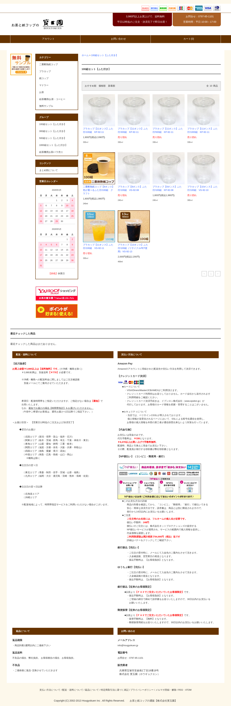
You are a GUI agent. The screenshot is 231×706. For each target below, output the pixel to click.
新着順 (111, 86)
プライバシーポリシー (142, 690)
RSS (180, 690)
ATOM (188, 690)
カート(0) (185, 39)
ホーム (85, 55)
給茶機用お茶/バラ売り (51, 152)
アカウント (45, 39)
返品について (92, 690)
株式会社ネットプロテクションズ (167, 526)
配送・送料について (72, 690)
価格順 (102, 86)
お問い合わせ (115, 39)
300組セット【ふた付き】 (52, 131)
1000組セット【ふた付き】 (53, 145)
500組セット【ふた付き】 (52, 138)
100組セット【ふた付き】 (104, 55)
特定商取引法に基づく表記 (115, 690)
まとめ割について (48, 170)
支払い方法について (49, 690)
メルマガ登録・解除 (166, 690)
